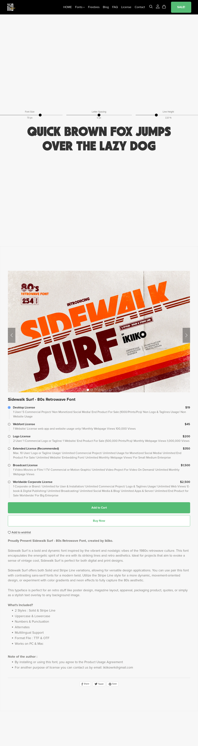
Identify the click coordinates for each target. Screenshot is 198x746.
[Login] (156, 6)
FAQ (114, 7)
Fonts (79, 7)
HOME (66, 7)
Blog (105, 7)
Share (85, 684)
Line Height (168, 111)
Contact (138, 7)
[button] (11, 335)
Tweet (98, 684)
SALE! (180, 7)
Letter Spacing (99, 111)
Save (112, 684)
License (125, 7)
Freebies (92, 7)
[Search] (149, 7)
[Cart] (164, 7)
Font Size (29, 111)
